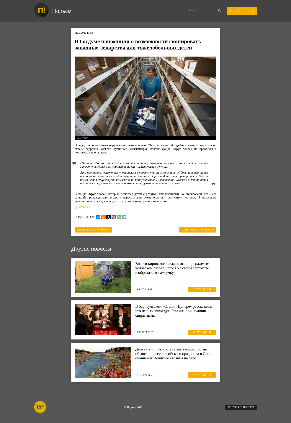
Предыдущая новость (93, 229)
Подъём (61, 10)
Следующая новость (198, 229)
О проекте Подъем (241, 407)
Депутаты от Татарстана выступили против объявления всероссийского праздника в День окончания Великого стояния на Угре (173, 353)
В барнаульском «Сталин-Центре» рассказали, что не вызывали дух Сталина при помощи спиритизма (173, 311)
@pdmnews (82, 207)
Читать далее (202, 289)
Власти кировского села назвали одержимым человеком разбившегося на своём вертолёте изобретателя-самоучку (172, 268)
